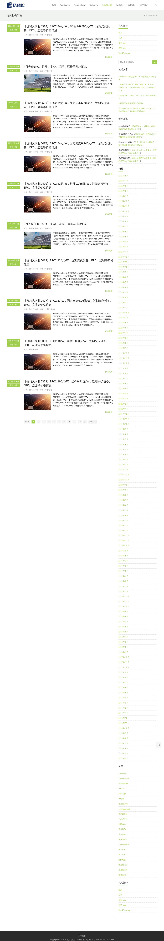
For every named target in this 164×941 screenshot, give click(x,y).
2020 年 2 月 (124, 525)
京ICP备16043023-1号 (105, 940)
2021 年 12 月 (124, 414)
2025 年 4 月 (124, 242)
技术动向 (120, 5)
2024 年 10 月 (124, 267)
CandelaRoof (79, 5)
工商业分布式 (124, 844)
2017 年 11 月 (124, 662)
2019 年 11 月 (124, 541)
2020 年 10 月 (124, 485)
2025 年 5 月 (124, 237)
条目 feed (122, 43)
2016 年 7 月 (124, 743)
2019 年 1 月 (124, 591)
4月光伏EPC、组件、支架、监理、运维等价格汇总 (55, 66)
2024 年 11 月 (124, 262)
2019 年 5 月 (124, 571)
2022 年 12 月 (124, 353)
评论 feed (122, 48)
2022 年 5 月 (124, 389)
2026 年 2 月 (124, 191)
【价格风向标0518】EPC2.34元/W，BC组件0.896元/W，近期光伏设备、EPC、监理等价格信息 (137, 87)
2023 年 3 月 (124, 338)
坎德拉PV (93, 5)
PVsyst (121, 799)
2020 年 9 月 (124, 490)
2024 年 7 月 (124, 282)
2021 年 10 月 (124, 424)
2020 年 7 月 (124, 500)
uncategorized (124, 809)
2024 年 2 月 (124, 308)
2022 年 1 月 (124, 409)
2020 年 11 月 (124, 480)
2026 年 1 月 (124, 196)
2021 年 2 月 (124, 465)
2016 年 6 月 (124, 748)
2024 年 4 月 (124, 297)
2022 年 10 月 (124, 363)
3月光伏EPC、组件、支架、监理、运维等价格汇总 (55, 224)
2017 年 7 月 (124, 683)
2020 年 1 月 (124, 530)
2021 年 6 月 (124, 444)
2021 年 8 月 (124, 434)
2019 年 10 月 (124, 546)
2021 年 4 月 (124, 454)
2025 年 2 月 (124, 247)
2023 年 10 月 (124, 313)
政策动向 (132, 5)
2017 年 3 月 (124, 703)
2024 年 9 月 (124, 272)
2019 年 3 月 (124, 581)
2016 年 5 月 (124, 753)
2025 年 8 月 (124, 221)
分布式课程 (123, 819)
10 (80, 422)
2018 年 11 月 (124, 601)
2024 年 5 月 (124, 292)
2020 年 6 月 (124, 505)
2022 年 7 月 (124, 379)
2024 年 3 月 (124, 303)
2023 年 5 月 (124, 328)
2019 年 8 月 (124, 556)
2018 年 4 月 (124, 637)
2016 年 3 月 (124, 759)
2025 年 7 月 (124, 227)
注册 (120, 33)
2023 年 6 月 (124, 323)
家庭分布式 (123, 839)
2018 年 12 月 (124, 596)
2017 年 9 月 (124, 672)
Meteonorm (123, 784)
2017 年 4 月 (124, 698)
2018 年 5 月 (124, 632)
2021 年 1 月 (124, 470)
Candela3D (65, 5)
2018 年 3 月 (124, 642)
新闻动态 (122, 860)
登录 (120, 38)
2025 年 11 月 (124, 206)
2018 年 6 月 (124, 627)
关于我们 (144, 5)
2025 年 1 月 (124, 252)
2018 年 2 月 (124, 647)
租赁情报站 (123, 865)
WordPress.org (124, 53)
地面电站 (122, 824)
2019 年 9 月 (124, 551)
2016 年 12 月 (124, 718)
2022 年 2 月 (124, 404)
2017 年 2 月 (124, 708)
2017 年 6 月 (124, 688)
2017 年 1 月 (124, 713)
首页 (54, 5)
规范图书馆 (123, 870)
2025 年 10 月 (124, 211)
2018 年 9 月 (124, 612)
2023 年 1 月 (124, 348)
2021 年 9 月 (124, 429)
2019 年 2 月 (124, 586)
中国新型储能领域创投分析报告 (131, 103)
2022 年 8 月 (124, 373)
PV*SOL (122, 789)
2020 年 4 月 (124, 515)
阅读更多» (109, 57)
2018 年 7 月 (124, 622)
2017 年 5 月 (124, 693)
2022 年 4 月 (124, 394)
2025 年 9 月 (124, 216)
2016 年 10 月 (124, 728)
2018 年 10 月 (124, 607)
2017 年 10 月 (124, 667)
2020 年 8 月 (124, 495)
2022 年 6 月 (124, 384)
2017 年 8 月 (124, 678)
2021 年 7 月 (124, 439)
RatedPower (123, 804)
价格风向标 (107, 5)
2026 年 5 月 (124, 176)
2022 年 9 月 (124, 368)
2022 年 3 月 (124, 399)
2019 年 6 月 (124, 566)
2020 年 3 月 (124, 520)
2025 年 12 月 (124, 201)
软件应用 (122, 875)
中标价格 (48, 35)
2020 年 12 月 (124, 475)
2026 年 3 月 (124, 186)
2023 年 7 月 (124, 318)
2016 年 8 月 (124, 738)
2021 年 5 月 (124, 449)
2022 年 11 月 (124, 358)
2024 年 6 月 (124, 287)
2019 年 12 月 (124, 536)
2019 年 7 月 (124, 561)
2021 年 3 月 (124, 460)
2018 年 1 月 (124, 652)
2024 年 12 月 (124, 257)
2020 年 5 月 (124, 510)
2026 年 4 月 (124, 181)
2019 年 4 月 (124, 576)
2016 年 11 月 (124, 723)
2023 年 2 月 (124, 343)
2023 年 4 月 (124, 333)
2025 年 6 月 (124, 232)
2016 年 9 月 (124, 733)
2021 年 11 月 (124, 419)
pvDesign (122, 794)
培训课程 (122, 834)
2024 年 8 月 (124, 277)
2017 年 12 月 (124, 657)
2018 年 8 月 (124, 617)
